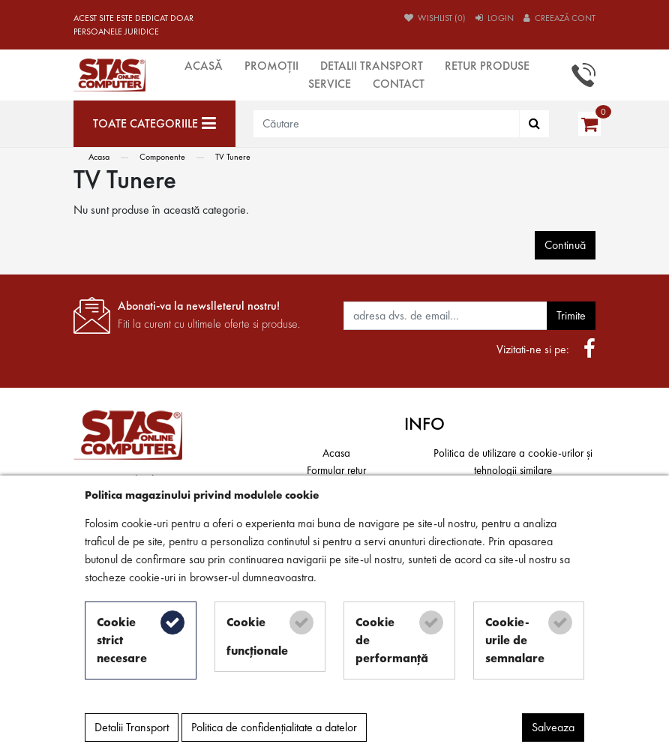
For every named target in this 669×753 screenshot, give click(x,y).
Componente (162, 157)
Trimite (571, 315)
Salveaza (553, 727)
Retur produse (487, 66)
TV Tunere (232, 157)
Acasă (203, 66)
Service (329, 84)
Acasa (99, 157)
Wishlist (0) (435, 18)
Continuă (565, 245)
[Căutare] (534, 123)
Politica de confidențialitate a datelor (274, 727)
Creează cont (560, 18)
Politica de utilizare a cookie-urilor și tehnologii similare (513, 462)
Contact (398, 84)
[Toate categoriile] (155, 123)
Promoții (271, 66)
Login (495, 18)
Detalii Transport (371, 66)
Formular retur (336, 470)
